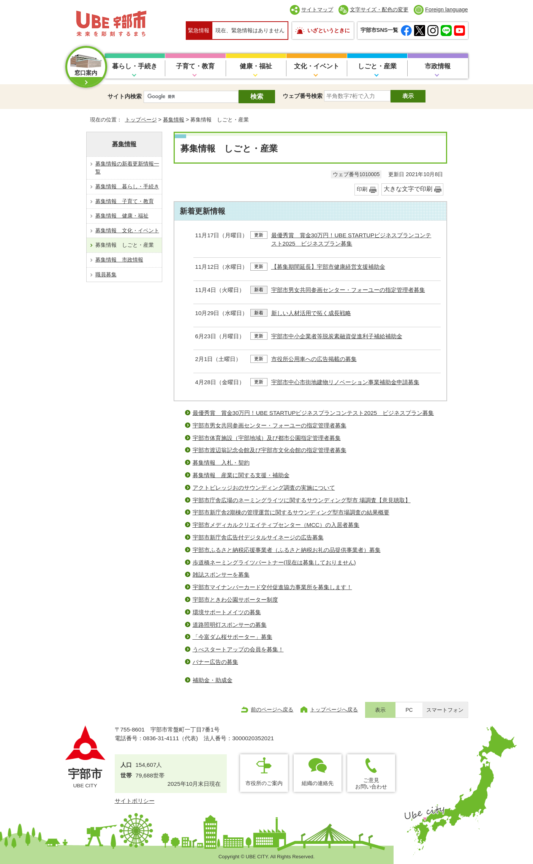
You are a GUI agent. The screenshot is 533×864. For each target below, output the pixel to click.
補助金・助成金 (212, 680)
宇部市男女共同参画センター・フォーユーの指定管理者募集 (348, 290)
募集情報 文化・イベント (127, 230)
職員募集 (106, 274)
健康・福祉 (256, 66)
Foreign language (446, 9)
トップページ (141, 120)
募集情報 (173, 120)
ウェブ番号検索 (303, 96)
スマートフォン (444, 710)
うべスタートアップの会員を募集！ (238, 649)
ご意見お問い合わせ (371, 783)
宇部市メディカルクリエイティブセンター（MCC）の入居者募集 (276, 525)
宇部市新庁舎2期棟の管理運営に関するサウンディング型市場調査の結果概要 (291, 512)
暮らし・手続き (134, 66)
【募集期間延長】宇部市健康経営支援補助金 (328, 266)
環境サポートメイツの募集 (227, 612)
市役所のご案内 (264, 783)
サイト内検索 (125, 96)
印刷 (362, 189)
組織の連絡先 (318, 783)
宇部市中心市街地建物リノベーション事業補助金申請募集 (345, 382)
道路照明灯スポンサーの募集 (230, 624)
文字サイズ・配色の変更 (379, 9)
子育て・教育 (195, 66)
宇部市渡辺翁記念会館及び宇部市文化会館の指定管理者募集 (269, 450)
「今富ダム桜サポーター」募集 (232, 637)
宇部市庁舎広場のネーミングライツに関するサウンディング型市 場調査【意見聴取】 (302, 500)
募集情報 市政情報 (119, 260)
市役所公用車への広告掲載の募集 (314, 359)
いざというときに (328, 30)
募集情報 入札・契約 (221, 462)
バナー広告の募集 (215, 662)
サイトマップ (317, 9)
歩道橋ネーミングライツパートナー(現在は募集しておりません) (274, 562)
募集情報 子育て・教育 (124, 201)
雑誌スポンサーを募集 (221, 574)
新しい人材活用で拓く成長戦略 (311, 313)
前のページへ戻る (272, 709)
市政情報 (438, 66)
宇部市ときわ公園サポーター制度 (235, 599)
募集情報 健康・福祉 (122, 216)
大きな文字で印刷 (408, 189)
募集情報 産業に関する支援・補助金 (241, 475)
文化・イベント (316, 66)
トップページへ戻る (334, 709)
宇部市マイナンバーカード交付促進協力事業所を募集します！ (272, 587)
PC (409, 710)
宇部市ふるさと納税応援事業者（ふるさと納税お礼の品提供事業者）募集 (287, 550)
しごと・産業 (377, 66)
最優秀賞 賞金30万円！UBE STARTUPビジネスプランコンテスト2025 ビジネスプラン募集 (313, 413)
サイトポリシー (135, 801)
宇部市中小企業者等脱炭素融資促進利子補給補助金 (336, 336)
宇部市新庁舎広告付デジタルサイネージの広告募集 (258, 537)
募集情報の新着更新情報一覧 (127, 168)
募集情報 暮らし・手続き (127, 186)
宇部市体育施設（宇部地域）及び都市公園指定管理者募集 (267, 438)
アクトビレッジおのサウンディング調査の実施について (264, 487)
